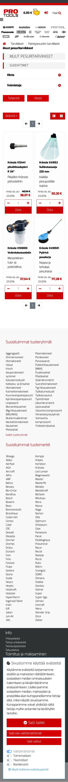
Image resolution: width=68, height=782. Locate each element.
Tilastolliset (20, 760)
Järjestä (10, 116)
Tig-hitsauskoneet (45, 388)
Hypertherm (13, 597)
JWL (8, 620)
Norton (39, 513)
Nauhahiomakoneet (17, 422)
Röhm (38, 567)
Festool (10, 563)
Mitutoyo (40, 498)
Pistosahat (12, 429)
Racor (38, 548)
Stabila (39, 582)
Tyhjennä (13, 98)
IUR (7, 608)
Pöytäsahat (41, 376)
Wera (38, 608)
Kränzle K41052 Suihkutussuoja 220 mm (48, 167)
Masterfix (40, 483)
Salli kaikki (34, 722)
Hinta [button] (34, 75)
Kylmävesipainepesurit (19, 399)
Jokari (9, 612)
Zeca (38, 616)
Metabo (39, 487)
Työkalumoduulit (44, 391)
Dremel (10, 544)
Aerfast (10, 464)
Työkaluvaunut (43, 395)
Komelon (40, 464)
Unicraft (39, 605)
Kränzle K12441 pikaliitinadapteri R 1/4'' (18, 167)
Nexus (38, 506)
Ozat (37, 528)
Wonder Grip (42, 612)
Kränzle (39, 468)
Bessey (10, 487)
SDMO (38, 574)
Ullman (39, 601)
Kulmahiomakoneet (17, 391)
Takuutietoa (12, 650)
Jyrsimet (10, 376)
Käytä (38, 98)
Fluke (9, 567)
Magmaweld (42, 475)
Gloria (9, 574)
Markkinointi (20, 764)
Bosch (9, 498)
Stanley (39, 586)
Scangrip (40, 570)
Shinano (39, 578)
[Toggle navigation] (1, 20)
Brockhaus (12, 513)
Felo (8, 559)
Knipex (39, 460)
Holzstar (10, 593)
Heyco (9, 582)
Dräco (9, 548)
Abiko (9, 460)
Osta (18, 210)
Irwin (8, 605)
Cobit (9, 525)
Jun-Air (10, 616)
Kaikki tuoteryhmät (17, 435)
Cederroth (11, 517)
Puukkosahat (42, 372)
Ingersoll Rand (14, 601)
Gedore (10, 570)
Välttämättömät (24, 751)
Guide (9, 578)
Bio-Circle (11, 490)
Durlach (10, 551)
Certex (9, 521)
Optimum (40, 521)
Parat (38, 536)
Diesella (10, 536)
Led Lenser (41, 471)
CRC (8, 528)
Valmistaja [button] (34, 85)
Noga (38, 509)
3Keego (10, 456)
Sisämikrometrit (44, 380)
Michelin (40, 494)
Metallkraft (41, 490)
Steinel (39, 589)
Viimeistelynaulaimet (47, 414)
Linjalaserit (12, 403)
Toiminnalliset (22, 756)
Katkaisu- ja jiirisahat (18, 384)
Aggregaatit (12, 353)
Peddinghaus (42, 540)
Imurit (9, 369)
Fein (8, 555)
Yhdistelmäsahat (45, 426)
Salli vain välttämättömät (25, 733)
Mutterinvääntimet (16, 418)
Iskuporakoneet (15, 372)
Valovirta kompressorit (48, 410)
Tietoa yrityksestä (15, 642)
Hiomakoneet (13, 361)
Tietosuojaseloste (15, 646)
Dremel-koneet (14, 357)
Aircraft (10, 471)
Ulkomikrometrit (44, 403)
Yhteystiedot (12, 638)
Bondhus (11, 494)
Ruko (38, 563)
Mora (38, 502)
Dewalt (10, 532)
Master (39, 479)
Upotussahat (42, 407)
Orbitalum (41, 525)
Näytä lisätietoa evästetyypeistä (28, 769)
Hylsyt (9, 365)
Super (38, 593)
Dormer (10, 540)
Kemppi (39, 456)
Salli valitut (34, 741)
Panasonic (41, 532)
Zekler (39, 620)
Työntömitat (42, 399)
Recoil (38, 551)
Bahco (9, 483)
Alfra (9, 475)
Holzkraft (11, 589)
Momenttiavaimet (16, 407)
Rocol (38, 559)
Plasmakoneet (43, 353)
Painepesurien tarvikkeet (44, 44)
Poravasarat (42, 361)
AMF (8, 479)
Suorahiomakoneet (46, 384)
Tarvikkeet (17, 44)
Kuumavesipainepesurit (19, 395)
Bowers (10, 502)
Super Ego (41, 597)
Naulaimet (12, 426)
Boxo (8, 506)
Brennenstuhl (13, 509)
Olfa (37, 517)
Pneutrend (41, 544)
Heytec (10, 586)
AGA (8, 468)
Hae (57, 13)
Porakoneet (42, 357)
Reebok (39, 555)
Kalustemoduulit (15, 380)
